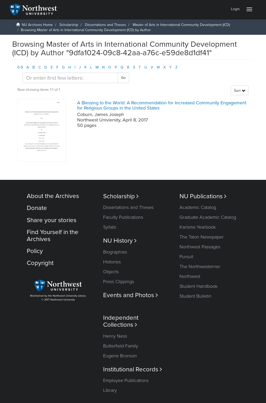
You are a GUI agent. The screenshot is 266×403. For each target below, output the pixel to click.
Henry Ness (115, 336)
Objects (111, 272)
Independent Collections (120, 321)
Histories (112, 262)
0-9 (20, 67)
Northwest (189, 276)
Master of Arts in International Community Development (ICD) (181, 25)
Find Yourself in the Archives (52, 235)
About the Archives (53, 196)
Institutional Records (132, 369)
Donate (37, 208)
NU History (120, 240)
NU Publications (203, 196)
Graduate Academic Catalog (207, 217)
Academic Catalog (197, 207)
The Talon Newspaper (201, 237)
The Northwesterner (199, 266)
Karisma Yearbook (197, 227)
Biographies (115, 252)
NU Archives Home (37, 25)
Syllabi (109, 227)
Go (123, 78)
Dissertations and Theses (105, 25)
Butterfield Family (120, 346)
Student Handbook (198, 286)
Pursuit (186, 256)
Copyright (40, 263)
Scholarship (68, 25)
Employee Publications (126, 380)
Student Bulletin (195, 296)
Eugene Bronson (120, 356)
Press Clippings (118, 281)
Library (110, 390)
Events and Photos (130, 295)
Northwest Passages (199, 247)
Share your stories (51, 220)
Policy (35, 251)
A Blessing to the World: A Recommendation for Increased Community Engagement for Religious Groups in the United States (161, 105)
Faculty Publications (123, 217)
